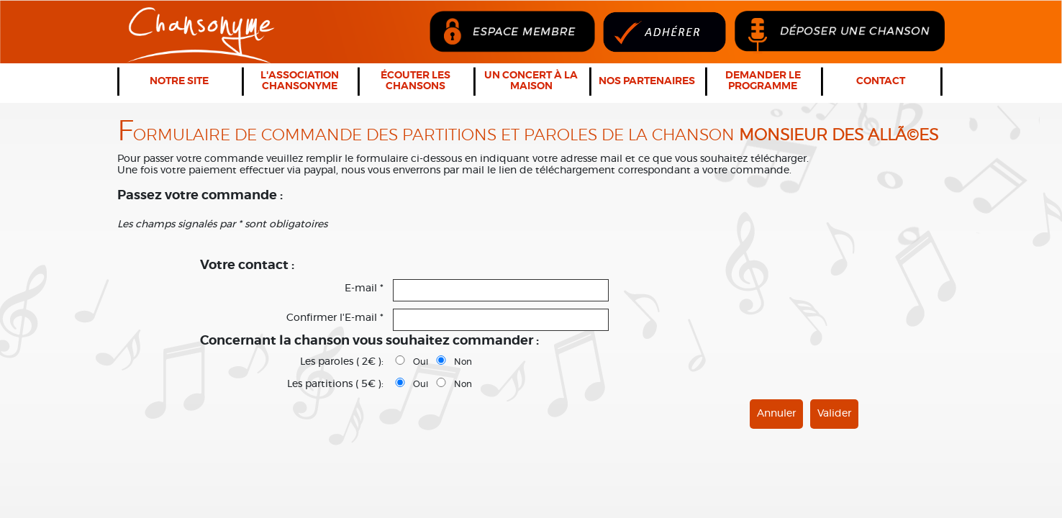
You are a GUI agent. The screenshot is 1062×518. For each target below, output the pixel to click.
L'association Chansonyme (299, 81)
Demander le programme (763, 81)
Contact (880, 81)
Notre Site (179, 81)
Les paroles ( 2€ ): (342, 362)
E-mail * (364, 288)
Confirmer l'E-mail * (335, 318)
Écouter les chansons (415, 81)
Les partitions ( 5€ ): (335, 384)
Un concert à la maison (531, 81)
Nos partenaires (647, 81)
